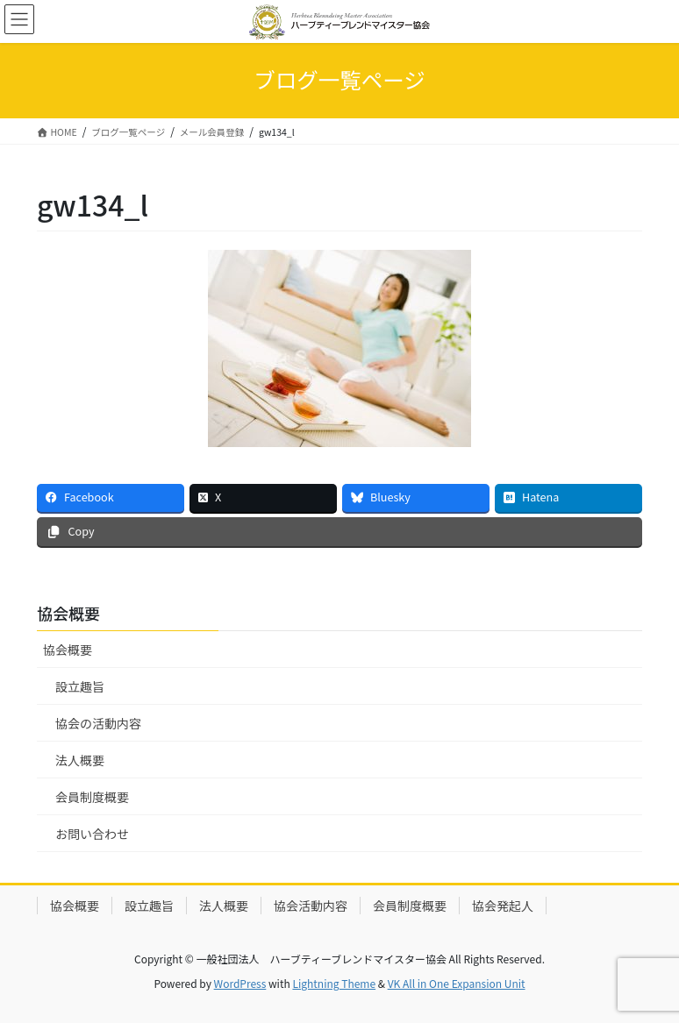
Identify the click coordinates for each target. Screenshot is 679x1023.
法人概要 (79, 760)
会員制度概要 (92, 797)
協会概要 (67, 649)
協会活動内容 (310, 905)
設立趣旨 (79, 686)
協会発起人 (502, 905)
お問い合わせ (92, 833)
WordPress (240, 983)
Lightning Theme (333, 983)
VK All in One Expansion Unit (456, 983)
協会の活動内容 (98, 723)
